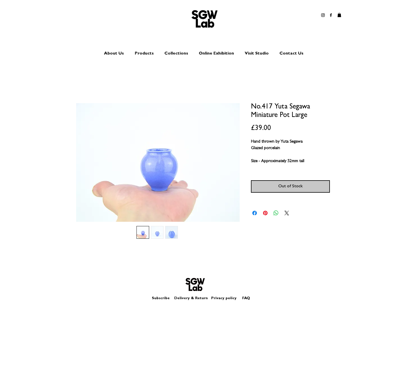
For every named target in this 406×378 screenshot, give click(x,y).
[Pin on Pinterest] (265, 213)
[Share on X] (286, 213)
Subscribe (161, 298)
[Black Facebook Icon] (330, 15)
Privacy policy (226, 298)
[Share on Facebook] (254, 213)
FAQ (246, 298)
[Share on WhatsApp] (276, 213)
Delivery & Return (191, 298)
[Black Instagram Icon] (323, 15)
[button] (339, 15)
